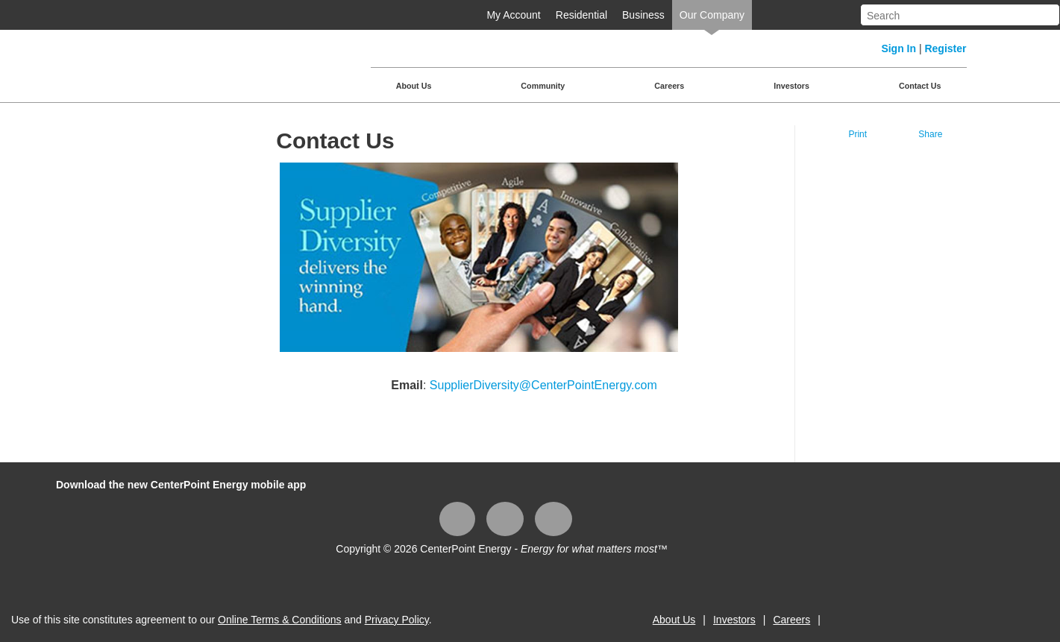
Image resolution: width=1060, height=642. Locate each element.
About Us (414, 85)
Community (543, 85)
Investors (791, 85)
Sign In (898, 48)
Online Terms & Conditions (279, 620)
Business (643, 15)
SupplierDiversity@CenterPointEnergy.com (543, 385)
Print (857, 134)
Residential (581, 15)
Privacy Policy (397, 620)
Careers (669, 85)
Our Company (712, 15)
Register (945, 48)
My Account (513, 15)
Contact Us (920, 85)
